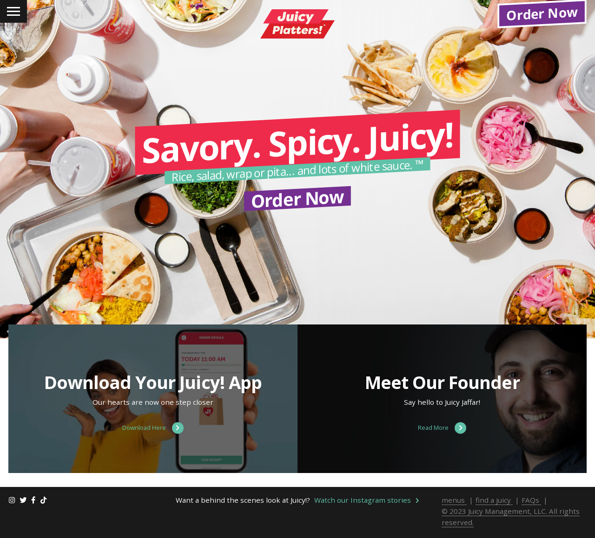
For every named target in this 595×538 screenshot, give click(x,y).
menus (454, 509)
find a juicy (494, 509)
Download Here (153, 438)
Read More (442, 438)
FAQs (531, 509)
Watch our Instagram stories (366, 509)
